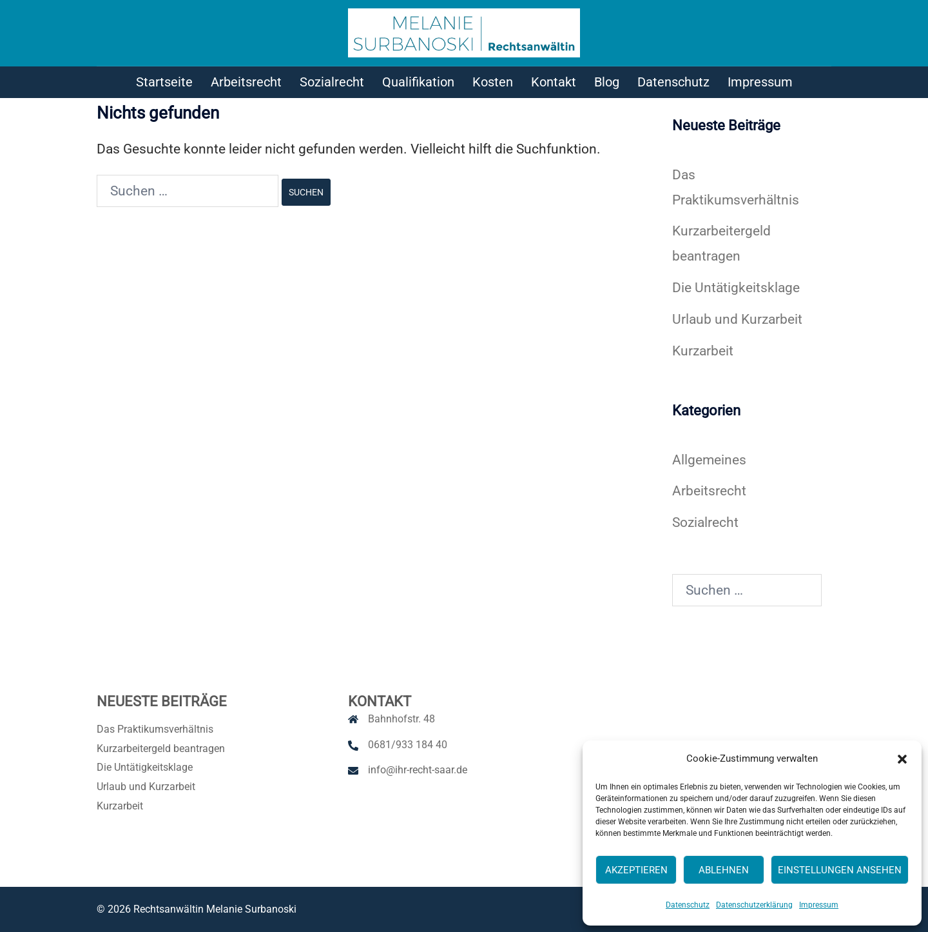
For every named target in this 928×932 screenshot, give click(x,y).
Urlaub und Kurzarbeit (737, 319)
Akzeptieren (636, 870)
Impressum (818, 904)
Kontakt (553, 82)
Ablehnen (724, 870)
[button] (902, 759)
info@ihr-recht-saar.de (417, 770)
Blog (606, 82)
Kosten (492, 82)
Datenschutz (688, 904)
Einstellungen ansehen (840, 870)
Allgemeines (709, 460)
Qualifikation (418, 82)
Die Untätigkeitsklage (736, 287)
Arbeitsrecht (246, 82)
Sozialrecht (332, 82)
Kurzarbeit (702, 351)
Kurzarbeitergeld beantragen (161, 748)
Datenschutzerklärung (754, 904)
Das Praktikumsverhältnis (155, 729)
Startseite (164, 82)
